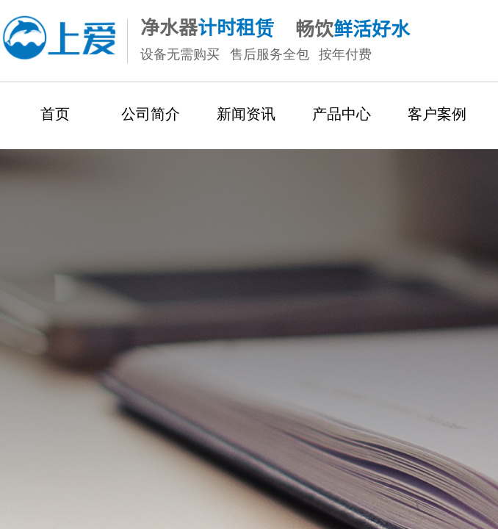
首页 (55, 114)
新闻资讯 (246, 114)
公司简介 (150, 114)
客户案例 (437, 114)
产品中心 (341, 114)
